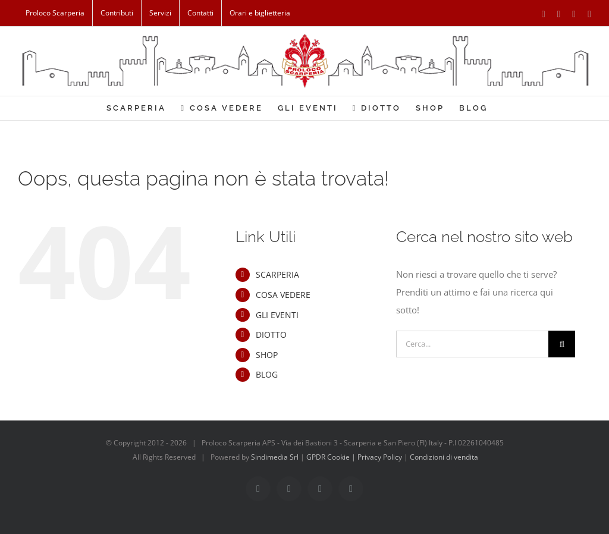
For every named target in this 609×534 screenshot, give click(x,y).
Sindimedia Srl (275, 457)
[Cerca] (561, 344)
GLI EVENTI (277, 315)
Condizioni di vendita (444, 457)
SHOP (267, 354)
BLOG (267, 374)
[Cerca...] (472, 344)
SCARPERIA (277, 274)
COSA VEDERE (283, 294)
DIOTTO (271, 334)
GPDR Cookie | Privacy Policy (355, 457)
